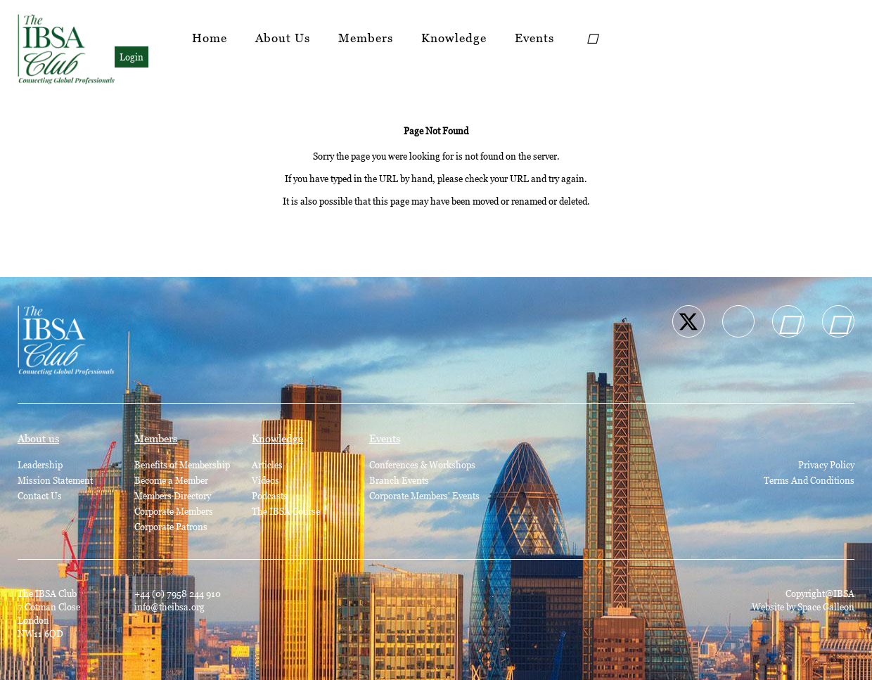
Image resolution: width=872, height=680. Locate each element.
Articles (267, 464)
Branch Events (399, 480)
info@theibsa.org (169, 606)
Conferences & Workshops (422, 464)
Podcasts (270, 495)
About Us (282, 38)
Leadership (40, 464)
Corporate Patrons (170, 526)
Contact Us (40, 495)
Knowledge (454, 38)
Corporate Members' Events (424, 495)
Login (131, 57)
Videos (265, 480)
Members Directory (172, 495)
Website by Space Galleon (803, 606)
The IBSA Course (286, 511)
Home (209, 38)
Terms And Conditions (809, 480)
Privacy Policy (826, 464)
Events (534, 38)
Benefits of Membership (182, 464)
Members (365, 38)
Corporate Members (173, 511)
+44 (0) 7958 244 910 (177, 593)
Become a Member (171, 480)
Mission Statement (55, 480)
